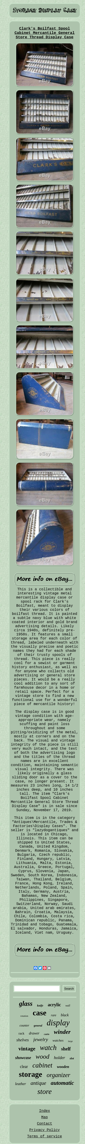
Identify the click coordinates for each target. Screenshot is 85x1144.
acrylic (54, 1004)
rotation (24, 1015)
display (58, 1022)
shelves (22, 1039)
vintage (26, 1049)
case (39, 1013)
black (65, 1015)
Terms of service (44, 1136)
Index (44, 1111)
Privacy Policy (44, 1130)
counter (24, 1025)
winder (62, 1032)
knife (40, 1005)
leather (20, 1084)
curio (46, 1034)
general (38, 1025)
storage (30, 1074)
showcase (23, 1057)
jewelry (40, 1039)
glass (26, 1003)
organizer (58, 1075)
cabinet (42, 1065)
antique (38, 1083)
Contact (44, 1124)
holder (59, 1057)
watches (58, 1040)
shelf (66, 1049)
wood (42, 1056)
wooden (63, 1067)
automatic (62, 1083)
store (44, 1091)
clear (24, 1066)
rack (21, 1033)
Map (44, 1117)
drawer (34, 1033)
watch (48, 1048)
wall (68, 1005)
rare (53, 1015)
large (70, 1041)
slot (72, 1058)
